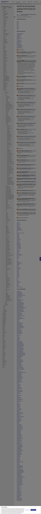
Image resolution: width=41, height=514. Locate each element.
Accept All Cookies (33, 510)
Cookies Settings (27, 510)
